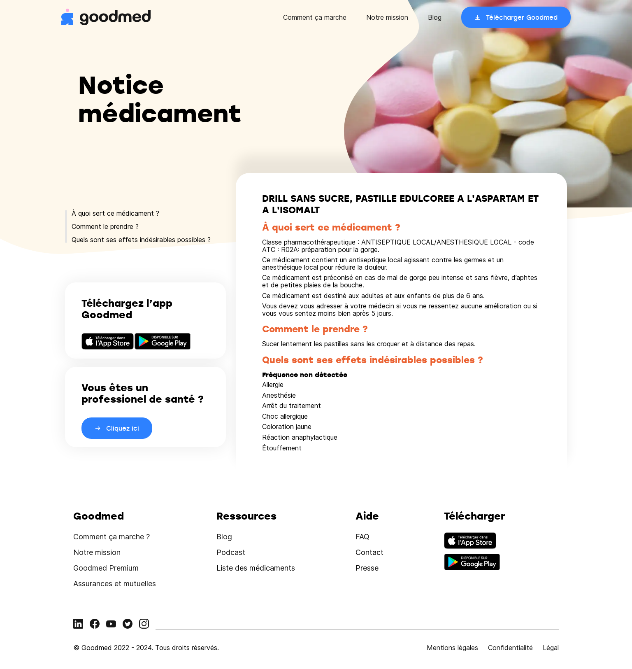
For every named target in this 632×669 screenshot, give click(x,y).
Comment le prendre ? (105, 226)
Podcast (230, 552)
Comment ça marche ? (111, 536)
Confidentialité (510, 647)
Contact (369, 552)
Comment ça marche (314, 17)
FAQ (362, 536)
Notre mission (387, 17)
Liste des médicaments (255, 568)
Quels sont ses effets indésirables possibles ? (141, 239)
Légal (551, 647)
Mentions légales (452, 647)
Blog (434, 17)
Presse (367, 568)
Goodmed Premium (106, 568)
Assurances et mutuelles (114, 583)
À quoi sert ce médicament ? (115, 213)
